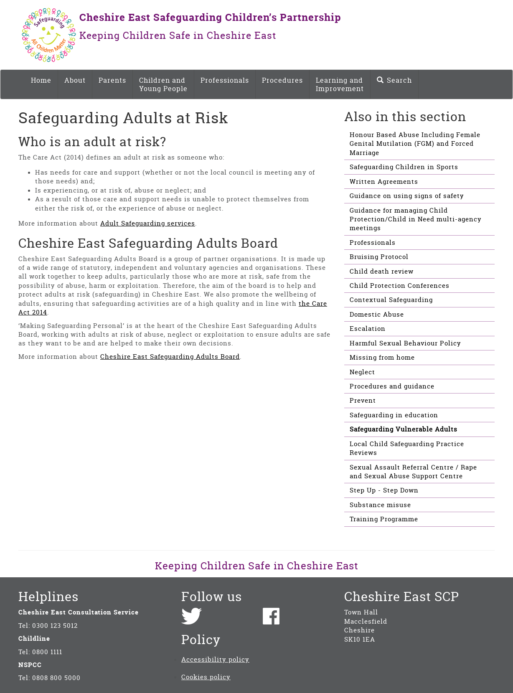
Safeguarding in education (394, 415)
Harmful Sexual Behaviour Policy (405, 343)
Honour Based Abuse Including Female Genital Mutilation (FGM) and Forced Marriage (415, 143)
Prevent (363, 400)
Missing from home (382, 357)
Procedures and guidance (392, 386)
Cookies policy (206, 677)
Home (41, 80)
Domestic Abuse (377, 314)
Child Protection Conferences (400, 285)
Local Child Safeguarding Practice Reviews (407, 448)
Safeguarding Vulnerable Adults (403, 429)
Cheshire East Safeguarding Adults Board (170, 356)
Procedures (282, 80)
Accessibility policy (215, 659)
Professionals (225, 80)
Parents (112, 80)
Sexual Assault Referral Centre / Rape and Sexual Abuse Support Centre (413, 471)
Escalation (368, 328)
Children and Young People (163, 84)
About (75, 80)
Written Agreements (384, 181)
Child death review (382, 271)
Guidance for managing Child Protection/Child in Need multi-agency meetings (416, 219)
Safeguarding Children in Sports (404, 166)
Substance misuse (380, 504)
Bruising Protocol (379, 256)
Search (394, 80)
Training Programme (384, 519)
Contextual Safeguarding (391, 299)
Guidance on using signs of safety (407, 195)
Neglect (362, 372)
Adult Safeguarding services (147, 223)
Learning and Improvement (340, 84)
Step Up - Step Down (384, 490)
